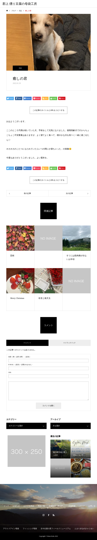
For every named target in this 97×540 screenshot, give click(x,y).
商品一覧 (41, 506)
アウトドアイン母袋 (11, 529)
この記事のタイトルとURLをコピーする (48, 110)
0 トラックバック (70, 343)
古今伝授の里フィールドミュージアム (56, 529)
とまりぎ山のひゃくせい (84, 529)
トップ (6, 506)
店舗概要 (72, 506)
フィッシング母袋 (30, 529)
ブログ (82, 506)
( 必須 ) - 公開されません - (20, 364)
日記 (20, 68)
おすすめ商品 (28, 506)
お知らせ (16, 506)
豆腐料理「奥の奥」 (57, 506)
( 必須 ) (19, 357)
